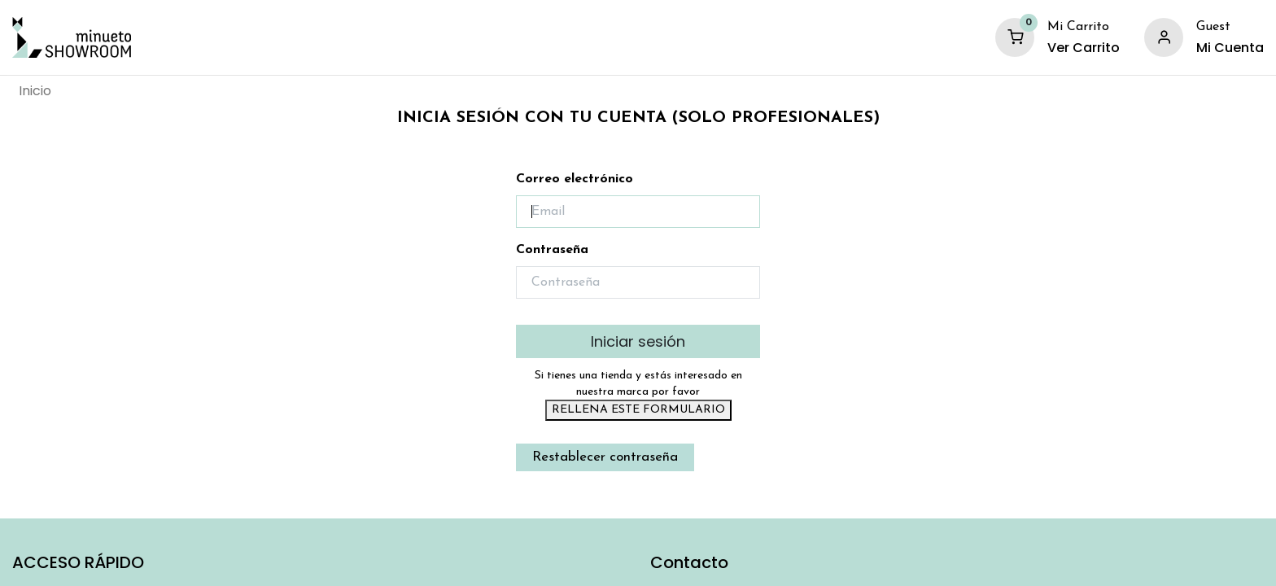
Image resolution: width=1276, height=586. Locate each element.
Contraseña (552, 249)
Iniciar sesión (638, 341)
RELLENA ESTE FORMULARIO (638, 410)
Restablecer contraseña (605, 457)
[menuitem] (35, 91)
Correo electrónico (574, 179)
